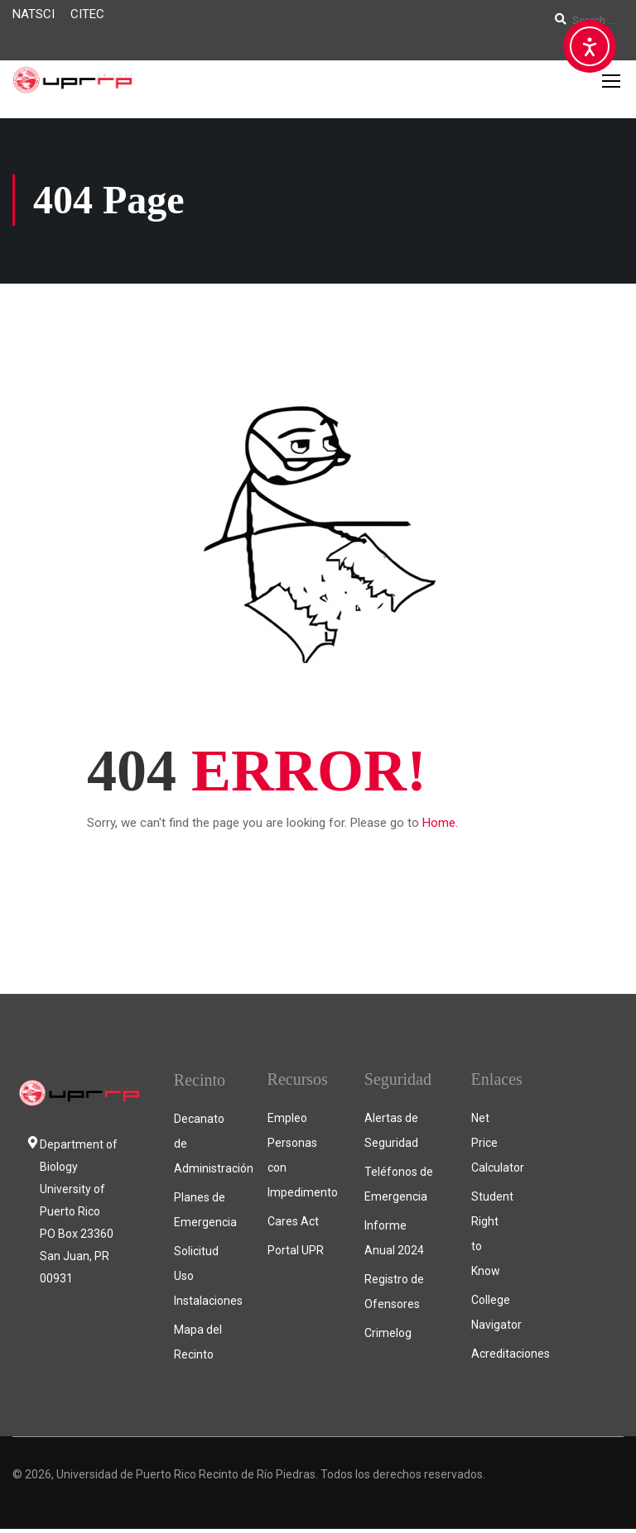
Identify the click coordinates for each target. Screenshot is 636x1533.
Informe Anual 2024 (394, 1242)
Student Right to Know (488, 1238)
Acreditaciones (488, 1357)
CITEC (87, 14)
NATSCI (33, 14)
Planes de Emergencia (204, 1214)
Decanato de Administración (204, 1147)
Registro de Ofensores (394, 1296)
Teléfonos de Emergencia (398, 1188)
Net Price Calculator (488, 1146)
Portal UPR (295, 1254)
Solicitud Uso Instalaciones (204, 1280)
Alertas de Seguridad (391, 1134)
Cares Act (293, 1225)
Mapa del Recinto (198, 1346)
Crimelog (388, 1337)
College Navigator (488, 1316)
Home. (440, 826)
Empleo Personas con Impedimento (299, 1159)
